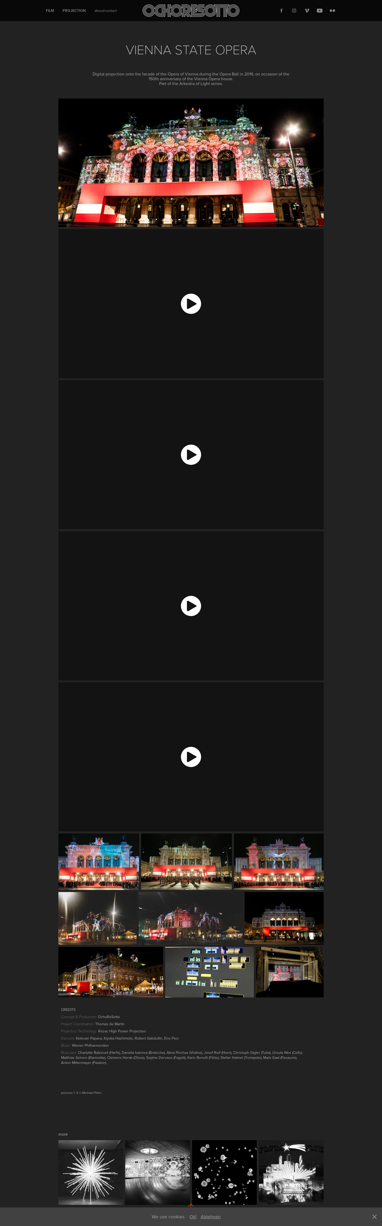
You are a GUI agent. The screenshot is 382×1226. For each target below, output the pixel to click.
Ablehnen (211, 1216)
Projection (74, 10)
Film (50, 10)
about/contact (105, 10)
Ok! (193, 1216)
